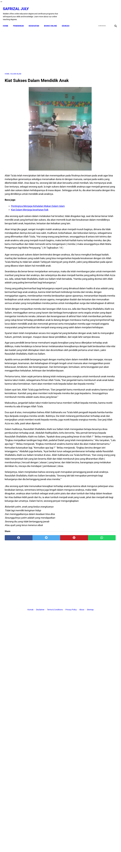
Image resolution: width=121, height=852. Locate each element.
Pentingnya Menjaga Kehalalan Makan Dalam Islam (38, 214)
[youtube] (107, 11)
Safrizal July (18, 6)
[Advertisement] (42, 47)
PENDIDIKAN (20, 21)
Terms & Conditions (55, 696)
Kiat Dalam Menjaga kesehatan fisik (29, 218)
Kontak (30, 696)
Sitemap (90, 696)
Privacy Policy (71, 696)
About (81, 696)
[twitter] (101, 11)
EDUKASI (67, 21)
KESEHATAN (36, 21)
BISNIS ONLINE (52, 21)
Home (7, 21)
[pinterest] (51, 672)
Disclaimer (40, 696)
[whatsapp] (69, 672)
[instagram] (113, 11)
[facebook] (95, 11)
